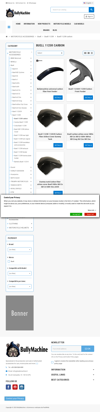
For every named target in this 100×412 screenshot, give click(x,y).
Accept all (76, 214)
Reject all (90, 214)
